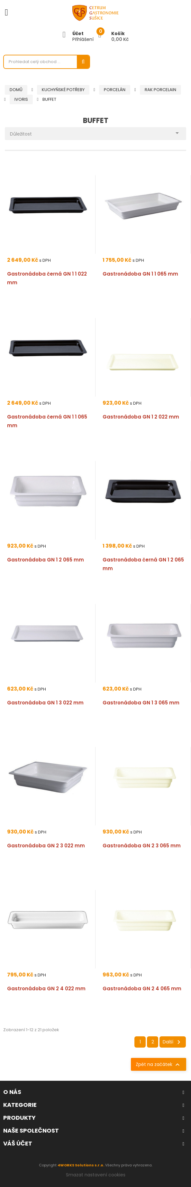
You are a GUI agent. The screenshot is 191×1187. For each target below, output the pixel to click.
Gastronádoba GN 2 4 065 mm (142, 988)
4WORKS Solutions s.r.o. (81, 1165)
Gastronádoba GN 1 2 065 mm (45, 559)
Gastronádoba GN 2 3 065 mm (142, 845)
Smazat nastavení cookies (95, 1175)
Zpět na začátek (158, 1065)
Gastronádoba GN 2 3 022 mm (46, 845)
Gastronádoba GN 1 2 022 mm (141, 416)
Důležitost (95, 132)
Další (173, 1042)
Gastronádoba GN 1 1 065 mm (140, 273)
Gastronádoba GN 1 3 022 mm (45, 702)
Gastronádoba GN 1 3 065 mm (141, 702)
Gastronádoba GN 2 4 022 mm (46, 988)
